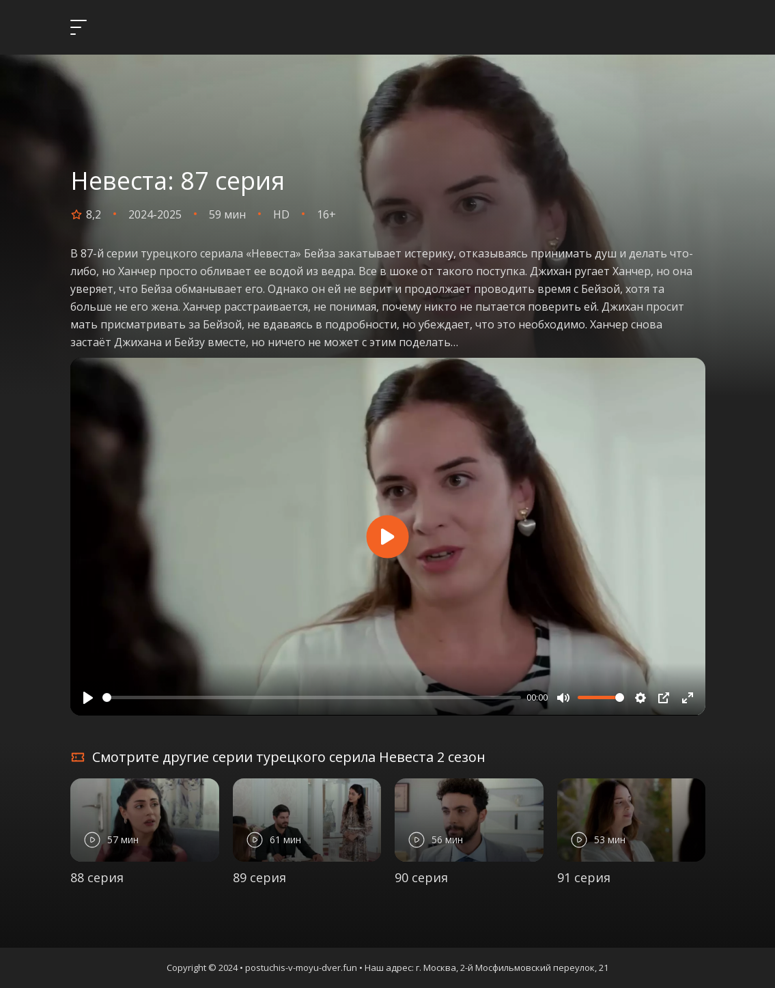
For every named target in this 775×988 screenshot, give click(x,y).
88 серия (97, 877)
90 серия (421, 877)
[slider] (312, 697)
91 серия (583, 877)
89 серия (259, 877)
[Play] (88, 698)
